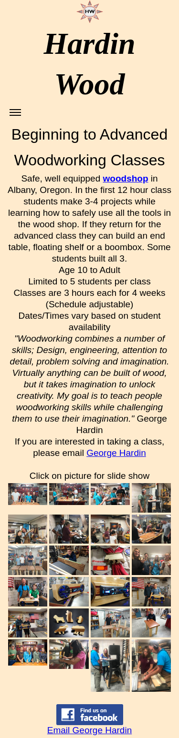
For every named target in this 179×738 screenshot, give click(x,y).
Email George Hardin (89, 730)
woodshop (125, 178)
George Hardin (116, 453)
